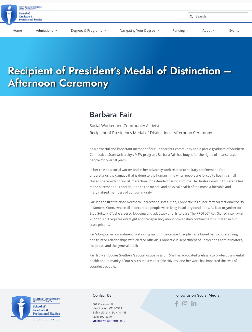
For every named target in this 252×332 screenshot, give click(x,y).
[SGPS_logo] (35, 297)
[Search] (191, 16)
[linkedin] (193, 304)
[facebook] (176, 304)
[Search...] (218, 16)
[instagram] (184, 304)
